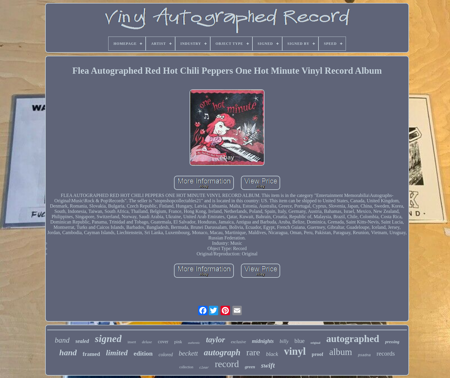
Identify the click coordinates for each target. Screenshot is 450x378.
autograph (222, 352)
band (62, 340)
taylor (215, 339)
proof (317, 354)
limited (117, 353)
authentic (194, 342)
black (272, 354)
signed (108, 338)
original (315, 342)
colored (166, 354)
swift (268, 365)
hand (68, 352)
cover (163, 341)
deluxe (147, 342)
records (386, 353)
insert (131, 342)
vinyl (295, 351)
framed (91, 354)
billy (284, 341)
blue (299, 341)
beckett (188, 353)
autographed (352, 338)
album (340, 352)
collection (186, 367)
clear (204, 367)
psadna (364, 355)
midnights (263, 341)
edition (143, 353)
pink (178, 341)
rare (253, 352)
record (227, 364)
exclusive (238, 342)
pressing (392, 342)
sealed (82, 341)
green (250, 366)
